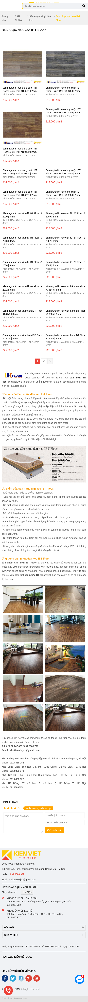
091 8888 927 (14, 917)
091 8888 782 (14, 905)
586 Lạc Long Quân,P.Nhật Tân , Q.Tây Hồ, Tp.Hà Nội (35, 914)
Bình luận (10, 802)
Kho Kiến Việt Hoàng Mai (22, 898)
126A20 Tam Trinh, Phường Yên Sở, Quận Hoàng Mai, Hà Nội (38, 901)
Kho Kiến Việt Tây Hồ (19, 910)
